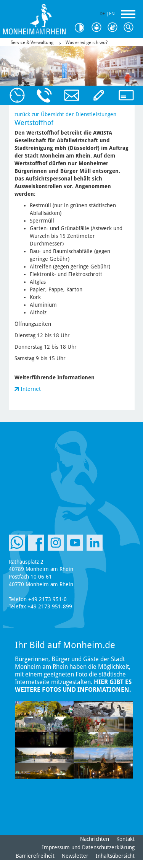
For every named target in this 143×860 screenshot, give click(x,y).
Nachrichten (94, 839)
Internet (31, 389)
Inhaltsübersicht (115, 856)
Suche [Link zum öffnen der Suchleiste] (130, 27)
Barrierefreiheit (35, 856)
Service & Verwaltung (32, 42)
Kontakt (125, 839)
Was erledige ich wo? (87, 42)
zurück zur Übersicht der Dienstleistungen (65, 114)
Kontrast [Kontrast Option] (82, 28)
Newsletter (75, 856)
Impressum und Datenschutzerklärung (88, 847)
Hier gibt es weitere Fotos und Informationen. (73, 685)
